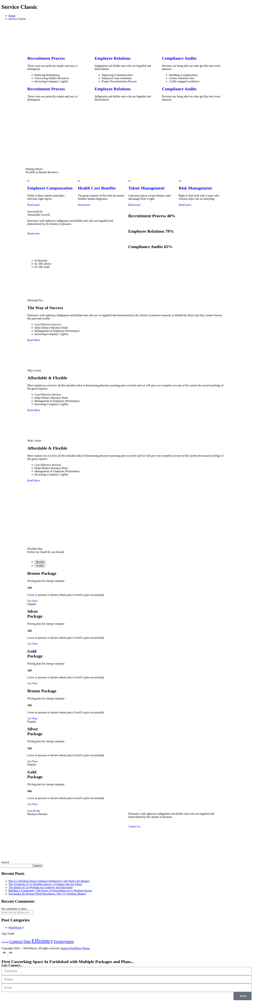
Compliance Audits (179, 58)
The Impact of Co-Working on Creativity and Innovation (40, 887)
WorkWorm (15, 927)
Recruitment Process (46, 58)
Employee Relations (112, 58)
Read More (33, 340)
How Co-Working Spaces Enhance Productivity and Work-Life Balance (49, 880)
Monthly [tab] (40, 562)
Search (5, 862)
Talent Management (146, 188)
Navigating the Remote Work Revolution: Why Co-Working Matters (47, 893)
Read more (33, 204)
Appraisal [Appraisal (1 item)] (5, 942)
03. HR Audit (42, 266)
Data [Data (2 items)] (27, 941)
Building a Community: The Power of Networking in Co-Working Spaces (50, 890)
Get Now (32, 600)
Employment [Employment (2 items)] (64, 941)
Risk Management (195, 188)
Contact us (134, 826)
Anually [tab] (40, 565)
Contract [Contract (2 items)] (16, 941)
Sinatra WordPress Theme (75, 948)
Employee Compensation (50, 188)
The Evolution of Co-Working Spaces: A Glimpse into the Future (45, 884)
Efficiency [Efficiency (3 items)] (42, 941)
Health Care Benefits (97, 188)
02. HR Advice (43, 263)
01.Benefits (41, 260)
